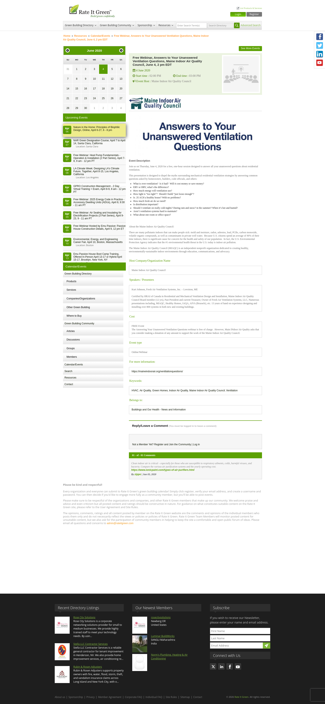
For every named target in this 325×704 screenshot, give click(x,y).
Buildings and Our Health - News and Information (159, 409)
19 (112, 88)
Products (71, 281)
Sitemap (185, 697)
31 (68, 69)
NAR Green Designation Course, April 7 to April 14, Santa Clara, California (99, 142)
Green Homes (160, 390)
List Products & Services (251, 8)
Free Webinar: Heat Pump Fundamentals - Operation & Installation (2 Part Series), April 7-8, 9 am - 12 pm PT (99, 158)
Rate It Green (241, 696)
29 (76, 108)
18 (103, 88)
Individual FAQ (154, 697)
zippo (138, 474)
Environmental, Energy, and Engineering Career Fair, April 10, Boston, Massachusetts (97, 241)
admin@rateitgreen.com (120, 523)
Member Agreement (109, 697)
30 (85, 108)
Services (71, 289)
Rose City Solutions (84, 617)
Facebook (319, 36)
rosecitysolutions (161, 617)
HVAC (135, 390)
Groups (71, 348)
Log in (196, 444)
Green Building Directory (79, 25)
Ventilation (232, 390)
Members (72, 356)
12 (112, 78)
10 (94, 78)
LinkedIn (319, 54)
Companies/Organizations (81, 298)
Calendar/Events (100, 35)
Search (68, 371)
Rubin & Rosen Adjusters (87, 667)
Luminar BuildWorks (163, 636)
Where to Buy (74, 315)
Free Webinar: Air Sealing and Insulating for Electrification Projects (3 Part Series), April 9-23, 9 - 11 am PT (98, 215)
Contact (68, 384)
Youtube (319, 63)
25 (103, 98)
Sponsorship (145, 25)
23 (85, 98)
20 (121, 88)
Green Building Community (115, 25)
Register (254, 14)
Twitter (319, 45)
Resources (165, 25)
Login (238, 14)
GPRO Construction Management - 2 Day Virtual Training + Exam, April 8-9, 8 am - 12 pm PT (99, 189)
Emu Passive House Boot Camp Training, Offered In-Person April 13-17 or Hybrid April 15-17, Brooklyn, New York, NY (97, 257)
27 (121, 98)
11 (103, 78)
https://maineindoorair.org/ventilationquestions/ (157, 371)
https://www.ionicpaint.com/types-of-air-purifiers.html (162, 470)
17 (94, 88)
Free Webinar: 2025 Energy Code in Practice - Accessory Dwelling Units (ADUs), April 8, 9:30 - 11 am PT (99, 202)
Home (66, 35)
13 (121, 78)
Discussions (73, 339)
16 (85, 88)
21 (68, 98)
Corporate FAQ (133, 697)
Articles (71, 331)
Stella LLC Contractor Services (90, 644)
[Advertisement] (162, 557)
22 (76, 98)
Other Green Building (78, 307)
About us (60, 697)
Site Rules (171, 697)
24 (94, 98)
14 (68, 88)
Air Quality (145, 390)
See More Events (250, 48)
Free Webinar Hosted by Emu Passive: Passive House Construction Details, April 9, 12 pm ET (99, 227)
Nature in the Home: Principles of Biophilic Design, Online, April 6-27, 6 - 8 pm (96, 129)
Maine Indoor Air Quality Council (207, 390)
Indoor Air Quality (178, 390)
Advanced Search (251, 25)
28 (68, 108)
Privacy (90, 697)
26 (112, 98)
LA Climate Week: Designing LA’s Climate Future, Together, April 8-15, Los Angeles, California (96, 171)
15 (76, 88)
